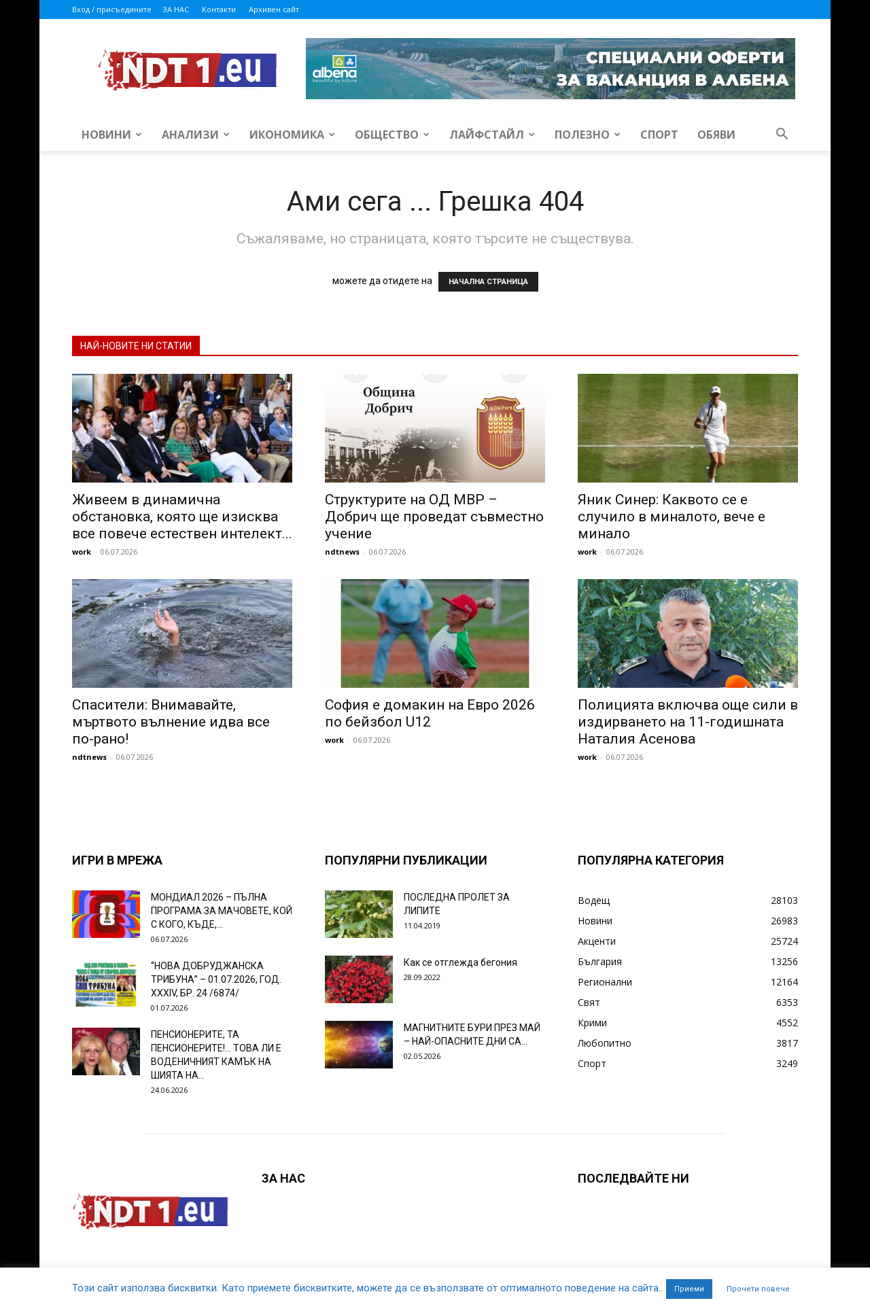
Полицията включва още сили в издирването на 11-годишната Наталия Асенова (688, 722)
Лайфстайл (492, 134)
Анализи (196, 134)
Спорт (659, 134)
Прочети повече (758, 1289)
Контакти (219, 9)
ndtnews (342, 551)
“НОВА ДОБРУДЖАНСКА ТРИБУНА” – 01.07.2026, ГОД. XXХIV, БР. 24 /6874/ (216, 979)
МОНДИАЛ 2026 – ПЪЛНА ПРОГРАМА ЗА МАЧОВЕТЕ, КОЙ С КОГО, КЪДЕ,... (221, 911)
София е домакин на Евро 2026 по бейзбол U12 (430, 713)
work (81, 551)
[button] (781, 135)
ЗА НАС (175, 9)
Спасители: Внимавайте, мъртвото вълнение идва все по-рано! (171, 722)
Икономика (292, 134)
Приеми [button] (689, 1289)
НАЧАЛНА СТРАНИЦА (488, 281)
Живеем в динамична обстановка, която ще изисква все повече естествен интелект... (182, 516)
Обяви (716, 134)
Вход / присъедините (112, 9)
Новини (112, 134)
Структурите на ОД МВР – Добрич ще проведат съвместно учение (434, 516)
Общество (392, 134)
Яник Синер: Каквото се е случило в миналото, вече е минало (671, 516)
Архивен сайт (274, 9)
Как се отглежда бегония (460, 962)
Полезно (588, 134)
